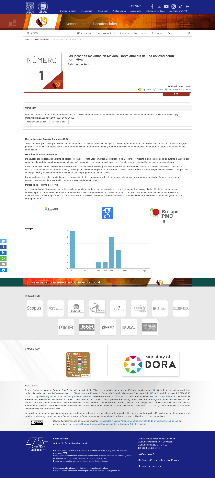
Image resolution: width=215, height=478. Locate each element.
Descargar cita (59, 122)
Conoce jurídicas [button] (69, 11)
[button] (32, 33)
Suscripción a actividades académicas (158, 460)
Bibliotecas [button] (104, 11)
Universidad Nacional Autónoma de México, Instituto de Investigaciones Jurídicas (139, 421)
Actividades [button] (136, 11)
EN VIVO (135, 6)
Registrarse (157, 33)
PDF (176, 94)
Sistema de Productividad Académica (71, 443)
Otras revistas (140, 33)
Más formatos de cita (37, 122)
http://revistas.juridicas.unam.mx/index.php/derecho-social (63, 396)
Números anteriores (105, 33)
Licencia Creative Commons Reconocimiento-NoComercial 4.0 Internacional (109, 424)
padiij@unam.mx (113, 471)
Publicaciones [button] (120, 11)
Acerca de (124, 33)
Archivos (35, 39)
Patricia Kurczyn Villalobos (162, 396)
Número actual (84, 33)
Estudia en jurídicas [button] (156, 11)
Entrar (171, 33)
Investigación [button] (87, 11)
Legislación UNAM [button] (179, 11)
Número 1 (46, 39)
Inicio (28, 39)
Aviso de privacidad (149, 466)
